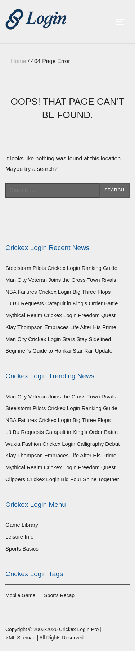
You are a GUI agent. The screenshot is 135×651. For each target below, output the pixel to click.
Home (18, 61)
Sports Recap (59, 595)
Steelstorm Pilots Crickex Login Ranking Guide (61, 268)
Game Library (21, 525)
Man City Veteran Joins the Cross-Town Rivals (60, 280)
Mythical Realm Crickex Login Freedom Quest (60, 315)
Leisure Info (19, 537)
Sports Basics (22, 549)
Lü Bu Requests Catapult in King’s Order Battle (61, 303)
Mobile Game (20, 595)
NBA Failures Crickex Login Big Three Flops (58, 292)
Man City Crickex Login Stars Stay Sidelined (58, 339)
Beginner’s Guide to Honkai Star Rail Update (58, 351)
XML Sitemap (20, 638)
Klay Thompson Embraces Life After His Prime (60, 327)
